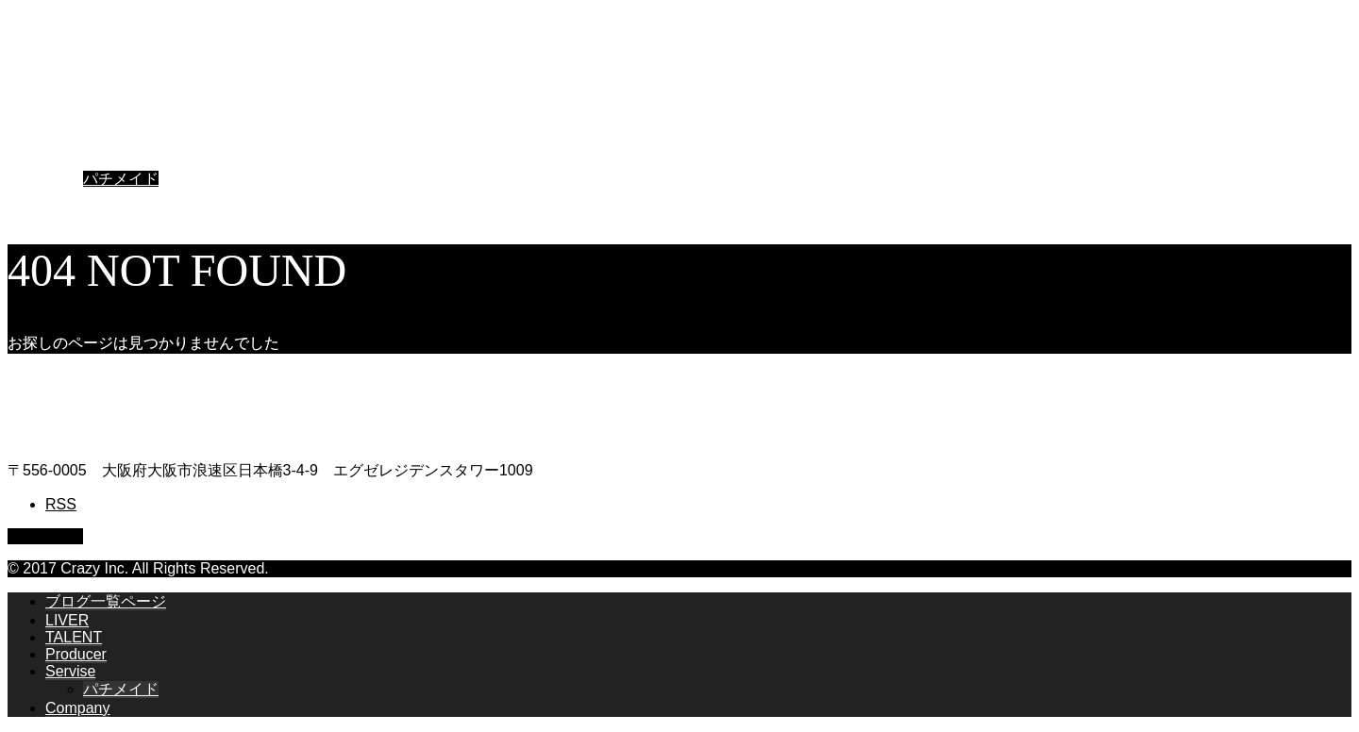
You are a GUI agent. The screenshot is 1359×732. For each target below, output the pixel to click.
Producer (76, 144)
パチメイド (121, 179)
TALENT (73, 127)
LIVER (67, 110)
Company (77, 198)
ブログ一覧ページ (105, 91)
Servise (70, 161)
